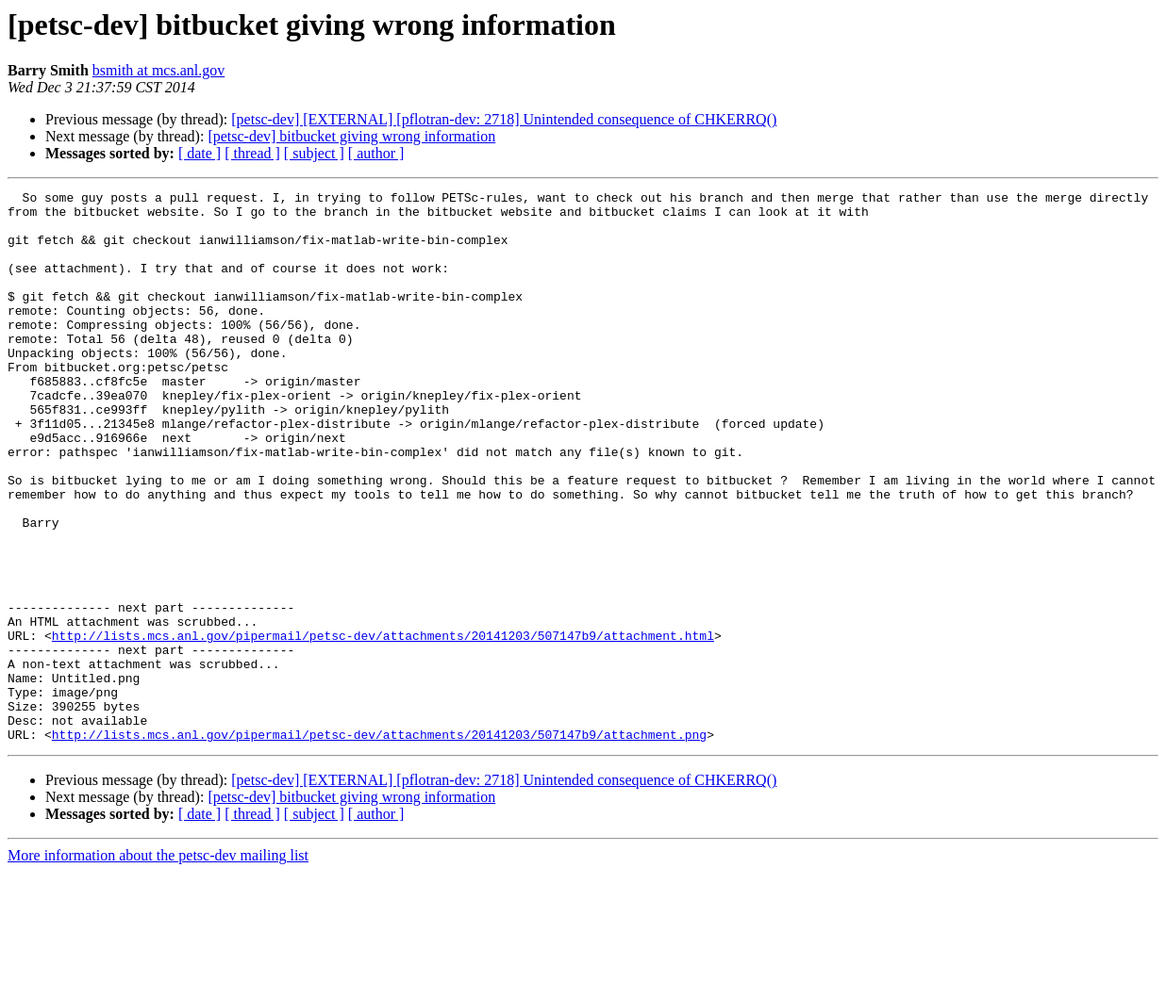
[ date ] (199, 153)
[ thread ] (252, 153)
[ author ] (376, 153)
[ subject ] (314, 153)
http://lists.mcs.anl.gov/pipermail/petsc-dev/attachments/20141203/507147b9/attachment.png (379, 844)
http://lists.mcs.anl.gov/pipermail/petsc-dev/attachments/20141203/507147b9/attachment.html (383, 725)
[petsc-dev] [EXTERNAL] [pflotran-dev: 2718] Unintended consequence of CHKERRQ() (503, 119)
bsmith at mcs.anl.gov (158, 70)
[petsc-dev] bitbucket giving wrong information (351, 136)
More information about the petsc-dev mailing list (158, 965)
